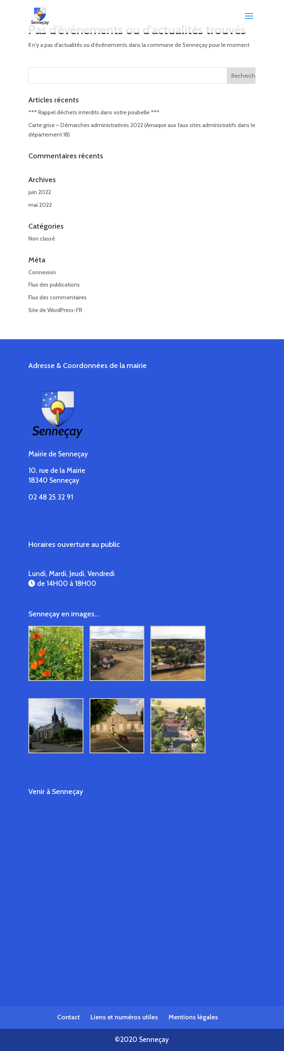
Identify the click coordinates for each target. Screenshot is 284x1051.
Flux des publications (54, 284)
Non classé (41, 238)
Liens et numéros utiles (124, 1017)
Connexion (42, 272)
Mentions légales (193, 1017)
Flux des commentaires (57, 297)
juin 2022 (39, 192)
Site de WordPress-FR (55, 310)
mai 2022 (40, 204)
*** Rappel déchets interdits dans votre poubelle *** (93, 112)
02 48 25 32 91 (50, 497)
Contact (68, 1017)
